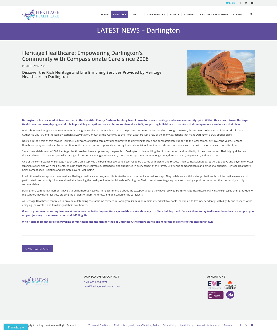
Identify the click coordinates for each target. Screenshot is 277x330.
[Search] (251, 14)
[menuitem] (229, 3)
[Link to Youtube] (252, 3)
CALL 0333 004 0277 (95, 282)
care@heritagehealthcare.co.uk (102, 286)
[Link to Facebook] (240, 3)
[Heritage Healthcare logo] (40, 14)
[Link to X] (246, 3)
